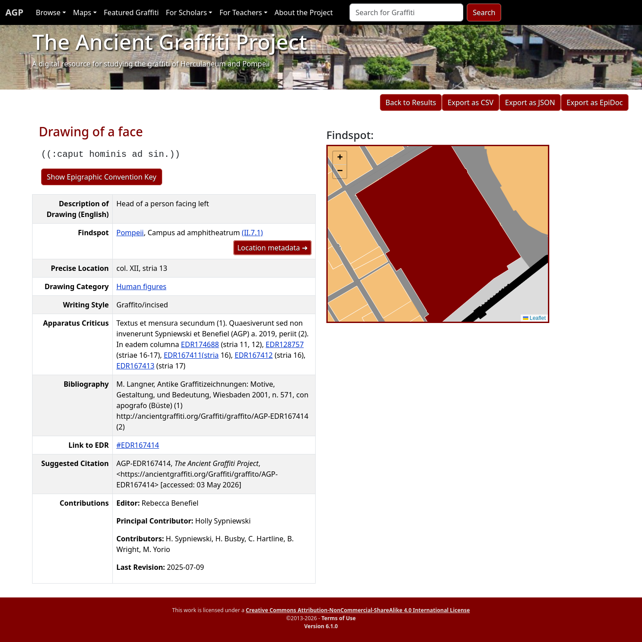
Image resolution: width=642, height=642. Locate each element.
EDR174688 (200, 344)
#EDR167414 (137, 445)
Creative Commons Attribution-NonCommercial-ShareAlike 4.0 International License (358, 610)
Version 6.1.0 (320, 626)
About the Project (304, 12)
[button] (339, 158)
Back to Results (411, 102)
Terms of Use (338, 618)
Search (484, 12)
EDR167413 (135, 366)
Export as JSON (530, 102)
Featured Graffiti (131, 12)
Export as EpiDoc (595, 102)
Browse (48, 12)
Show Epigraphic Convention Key (101, 177)
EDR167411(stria (191, 355)
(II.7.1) (252, 232)
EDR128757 (285, 344)
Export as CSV (471, 102)
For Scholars (186, 12)
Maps (82, 12)
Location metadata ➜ (272, 248)
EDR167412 (253, 355)
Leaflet (534, 318)
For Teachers (240, 12)
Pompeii (130, 232)
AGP (14, 12)
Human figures (141, 286)
